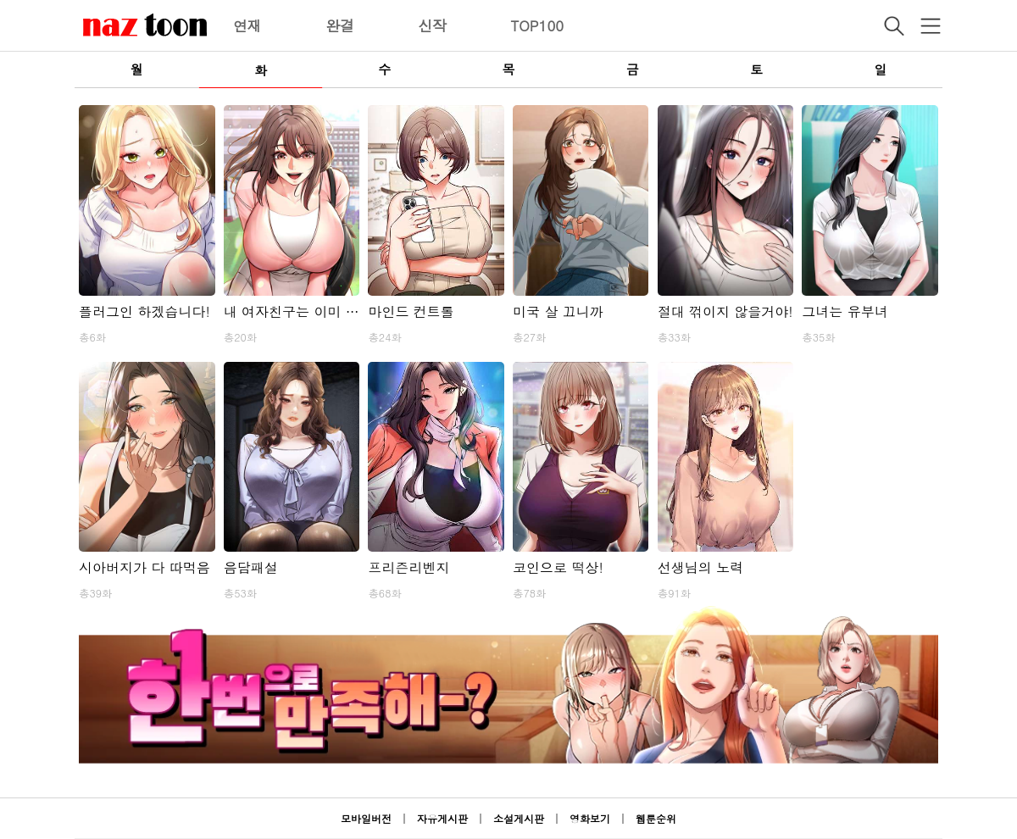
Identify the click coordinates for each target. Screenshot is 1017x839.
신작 (432, 25)
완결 (339, 25)
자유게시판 (442, 818)
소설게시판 (518, 818)
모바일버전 (366, 818)
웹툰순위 (656, 818)
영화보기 (590, 818)
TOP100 (537, 25)
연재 (247, 25)
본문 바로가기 (0, 0)
